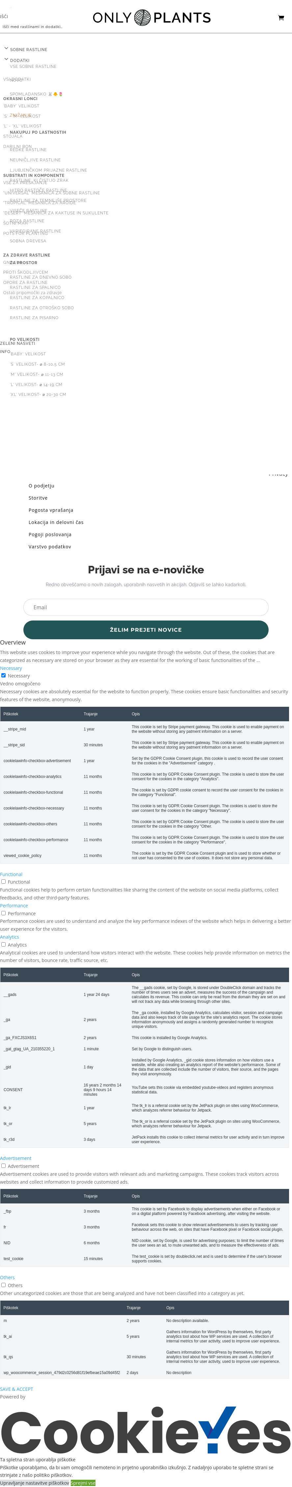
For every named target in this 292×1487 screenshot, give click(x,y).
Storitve (38, 498)
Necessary (19, 676)
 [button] (11, 9)
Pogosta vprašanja (51, 510)
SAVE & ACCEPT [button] (16, 1389)
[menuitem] (146, 38)
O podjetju (42, 485)
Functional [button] (11, 874)
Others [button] (7, 1277)
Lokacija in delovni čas (56, 522)
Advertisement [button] (15, 1158)
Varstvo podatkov (50, 546)
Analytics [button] (9, 937)
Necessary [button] (11, 668)
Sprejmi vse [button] (83, 1483)
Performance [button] (14, 905)
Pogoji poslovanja (50, 534)
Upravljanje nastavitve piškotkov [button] (34, 1483)
